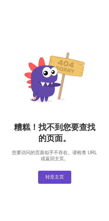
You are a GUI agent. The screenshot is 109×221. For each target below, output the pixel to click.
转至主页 (54, 176)
